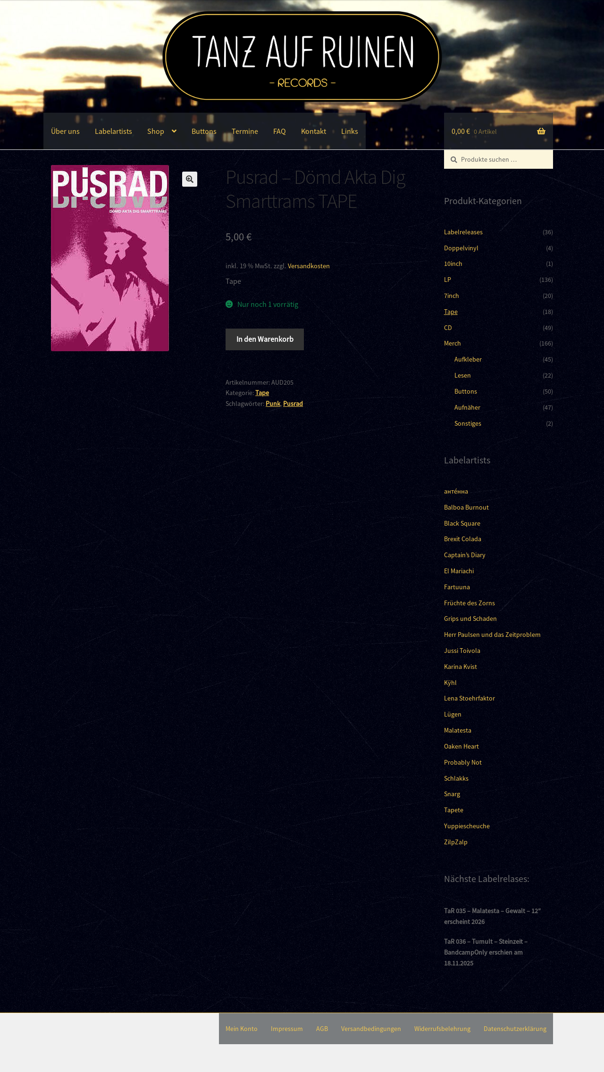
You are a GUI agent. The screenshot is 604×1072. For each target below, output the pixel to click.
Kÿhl (450, 682)
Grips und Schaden (470, 618)
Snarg (452, 794)
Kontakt (313, 131)
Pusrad (293, 403)
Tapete (453, 810)
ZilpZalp (456, 842)
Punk (273, 403)
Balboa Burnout (466, 507)
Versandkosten (309, 266)
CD (448, 327)
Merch (452, 343)
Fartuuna (457, 587)
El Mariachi (459, 571)
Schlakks (456, 778)
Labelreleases (463, 232)
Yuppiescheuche (467, 826)
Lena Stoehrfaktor (469, 698)
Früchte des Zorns (469, 603)
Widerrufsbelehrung (442, 1028)
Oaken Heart (461, 746)
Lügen (452, 714)
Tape (262, 392)
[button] (189, 179)
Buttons (204, 131)
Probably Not (463, 762)
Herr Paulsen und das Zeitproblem (492, 634)
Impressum (287, 1028)
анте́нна (456, 491)
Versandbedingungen (371, 1028)
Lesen (462, 375)
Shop (155, 131)
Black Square (462, 523)
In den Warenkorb (265, 339)
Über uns (65, 131)
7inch (451, 295)
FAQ (279, 131)
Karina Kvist (460, 666)
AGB (322, 1028)
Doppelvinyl (461, 248)
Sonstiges (467, 423)
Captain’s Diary (465, 555)
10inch (453, 263)
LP (447, 279)
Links (349, 131)
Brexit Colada (462, 539)
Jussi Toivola (462, 650)
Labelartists (113, 131)
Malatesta (457, 730)
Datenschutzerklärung (515, 1028)
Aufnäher (467, 407)
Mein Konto (242, 1028)
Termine (245, 131)
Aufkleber (468, 359)
